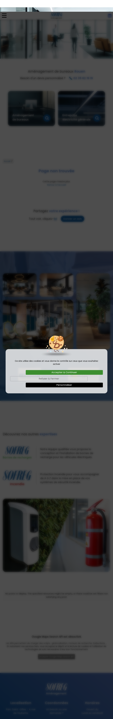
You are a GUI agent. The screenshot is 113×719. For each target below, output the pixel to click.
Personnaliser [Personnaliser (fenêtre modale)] (64, 373)
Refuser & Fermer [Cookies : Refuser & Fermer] (49, 367)
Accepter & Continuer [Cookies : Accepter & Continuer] (64, 360)
